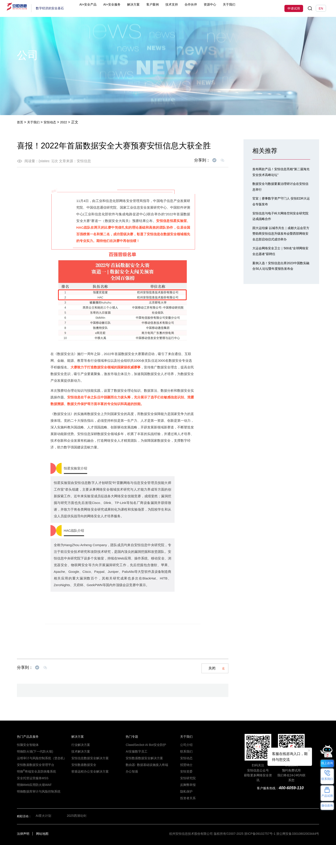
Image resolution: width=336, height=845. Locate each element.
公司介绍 (186, 744)
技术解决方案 (80, 751)
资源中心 (222, 8)
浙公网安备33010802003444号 (297, 833)
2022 (68, 122)
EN (321, 8)
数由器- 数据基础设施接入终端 (145, 764)
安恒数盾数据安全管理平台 (34, 764)
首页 (20, 122)
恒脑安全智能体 (27, 744)
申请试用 (294, 8)
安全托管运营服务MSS (31, 778)
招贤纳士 (186, 764)
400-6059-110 (291, 787)
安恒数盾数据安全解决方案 (143, 758)
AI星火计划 (43, 816)
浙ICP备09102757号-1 (259, 833)
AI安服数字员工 (136, 751)
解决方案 (144, 8)
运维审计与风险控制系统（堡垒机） (40, 758)
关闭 (216, 668)
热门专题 (131, 736)
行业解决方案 (80, 744)
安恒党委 (186, 771)
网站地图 (42, 833)
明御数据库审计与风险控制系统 (37, 791)
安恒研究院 (187, 778)
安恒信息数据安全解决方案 (88, 758)
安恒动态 (53, 122)
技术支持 (183, 8)
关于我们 (241, 8)
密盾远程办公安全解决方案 (88, 771)
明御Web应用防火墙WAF (33, 784)
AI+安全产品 (97, 8)
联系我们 (186, 751)
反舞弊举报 (187, 784)
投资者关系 (187, 798)
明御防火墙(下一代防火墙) (33, 751)
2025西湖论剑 (77, 816)
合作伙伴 (202, 8)
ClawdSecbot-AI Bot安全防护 (144, 744)
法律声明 (23, 833)
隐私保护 (186, 791)
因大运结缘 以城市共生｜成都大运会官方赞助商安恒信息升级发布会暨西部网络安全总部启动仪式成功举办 (280, 233)
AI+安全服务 (122, 8)
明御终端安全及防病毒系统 (35, 771)
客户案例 (164, 8)
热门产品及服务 (27, 736)
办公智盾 (131, 771)
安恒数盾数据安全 (83, 764)
